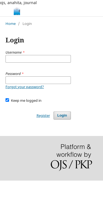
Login (62, 115)
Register (43, 115)
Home (10, 23)
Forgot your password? (24, 86)
